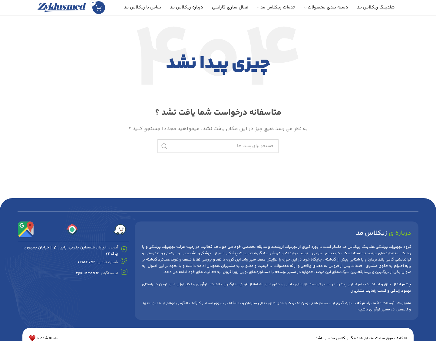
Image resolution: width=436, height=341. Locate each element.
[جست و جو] (218, 146)
